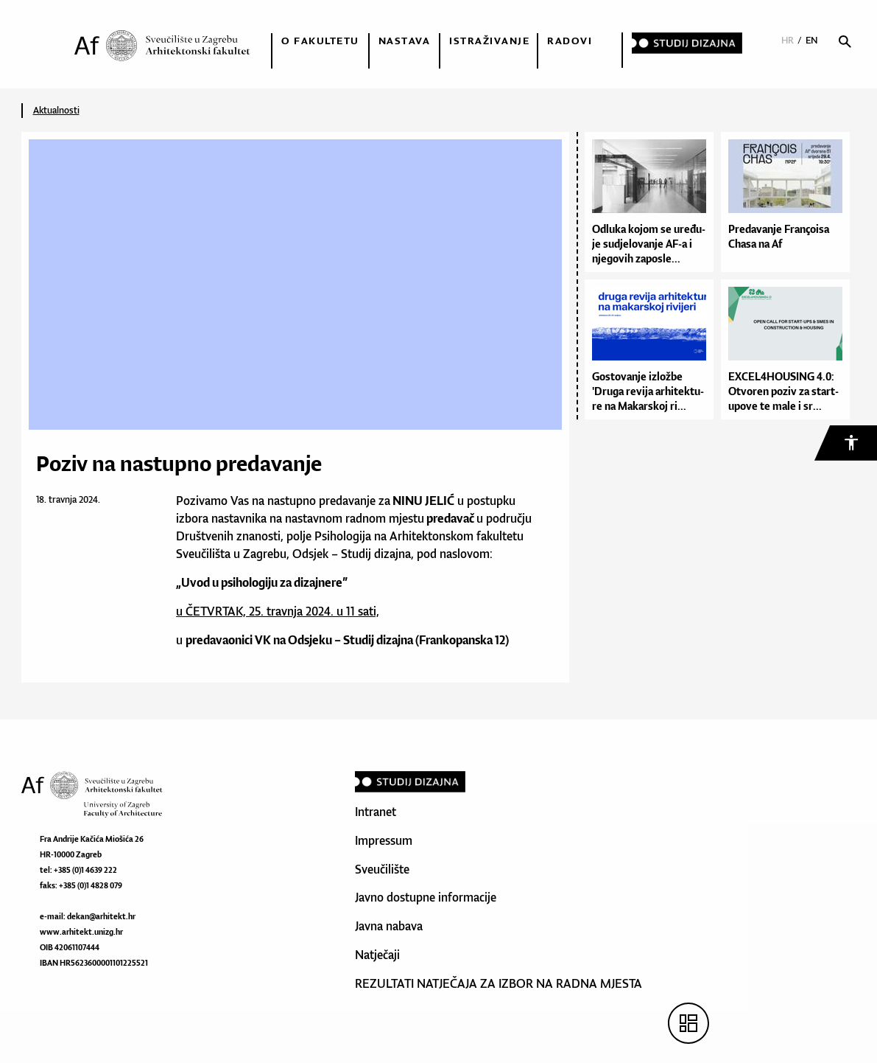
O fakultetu (320, 40)
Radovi (569, 40)
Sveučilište (382, 869)
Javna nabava (389, 926)
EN (812, 40)
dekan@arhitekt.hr (101, 916)
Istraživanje (489, 40)
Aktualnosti (56, 110)
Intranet (375, 812)
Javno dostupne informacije (425, 897)
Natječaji (377, 955)
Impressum (383, 840)
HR (787, 40)
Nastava (404, 40)
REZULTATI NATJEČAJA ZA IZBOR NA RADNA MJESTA (498, 983)
